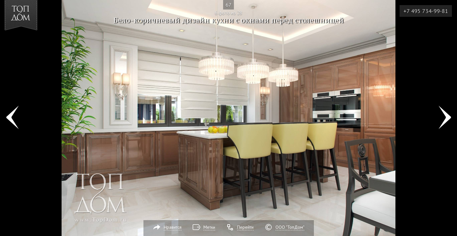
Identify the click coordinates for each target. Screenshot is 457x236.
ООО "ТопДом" (289, 227)
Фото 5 (12, 118)
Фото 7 (444, 118)
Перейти (245, 227)
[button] (28, 41)
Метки (209, 227)
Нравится (173, 227)
